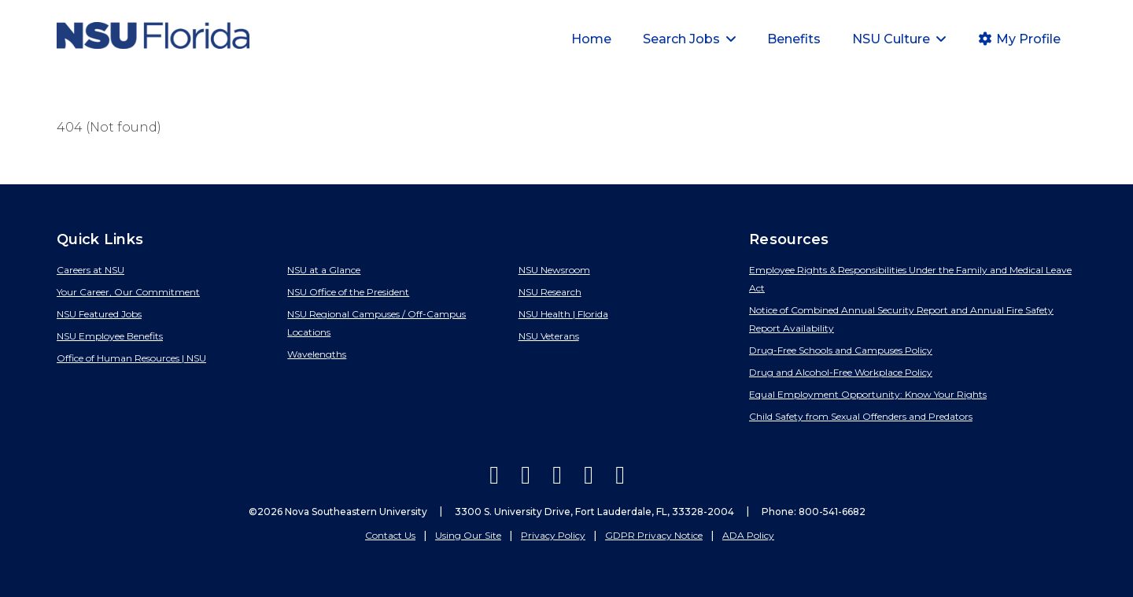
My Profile (1019, 39)
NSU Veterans (549, 336)
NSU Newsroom (554, 270)
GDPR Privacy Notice (654, 535)
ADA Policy (748, 535)
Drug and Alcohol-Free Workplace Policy (840, 372)
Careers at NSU (90, 270)
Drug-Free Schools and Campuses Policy (840, 350)
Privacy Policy (553, 535)
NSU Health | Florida (563, 314)
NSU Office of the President (348, 292)
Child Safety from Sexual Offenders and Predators (860, 416)
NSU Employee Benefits (110, 336)
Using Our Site (468, 535)
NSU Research (550, 292)
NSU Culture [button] (892, 39)
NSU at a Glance (323, 270)
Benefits (794, 39)
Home (591, 39)
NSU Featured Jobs (99, 314)
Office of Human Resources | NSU (131, 358)
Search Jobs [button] (683, 39)
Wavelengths (316, 354)
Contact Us (390, 535)
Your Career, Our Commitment (128, 292)
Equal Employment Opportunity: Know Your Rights (868, 394)
